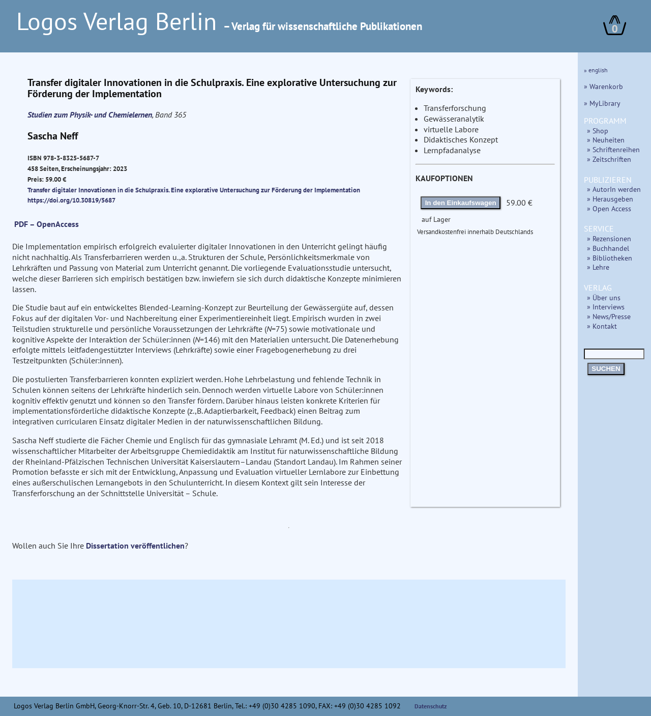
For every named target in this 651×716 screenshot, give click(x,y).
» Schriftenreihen (613, 149)
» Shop (597, 130)
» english (596, 70)
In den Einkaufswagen (460, 203)
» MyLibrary (602, 103)
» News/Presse (609, 316)
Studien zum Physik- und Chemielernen (89, 114)
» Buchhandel (608, 248)
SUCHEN (605, 369)
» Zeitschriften (609, 159)
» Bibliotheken (609, 258)
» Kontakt (602, 326)
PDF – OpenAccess (46, 224)
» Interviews (606, 306)
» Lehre (598, 267)
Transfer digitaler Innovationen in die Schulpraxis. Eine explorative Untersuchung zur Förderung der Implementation (193, 189)
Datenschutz (431, 706)
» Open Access (609, 208)
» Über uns (603, 297)
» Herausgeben (610, 199)
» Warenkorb (603, 86)
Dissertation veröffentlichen (135, 545)
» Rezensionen (609, 238)
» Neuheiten (606, 140)
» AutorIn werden (614, 189)
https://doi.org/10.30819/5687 (71, 200)
